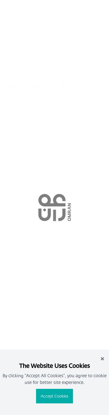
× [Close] (102, 358)
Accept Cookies (54, 396)
